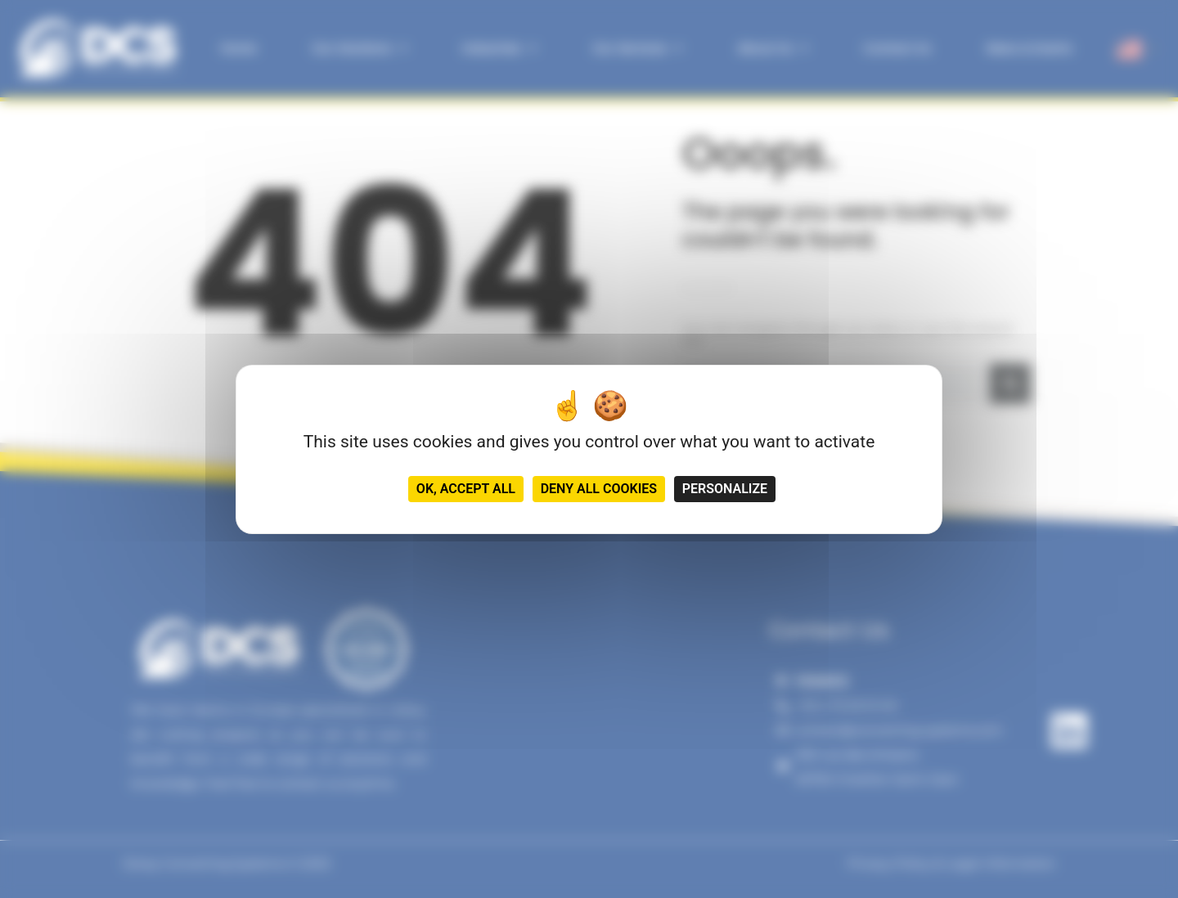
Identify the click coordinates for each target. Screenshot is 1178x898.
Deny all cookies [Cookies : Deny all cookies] (599, 488)
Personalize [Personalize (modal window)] (724, 488)
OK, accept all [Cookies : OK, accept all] (465, 488)
